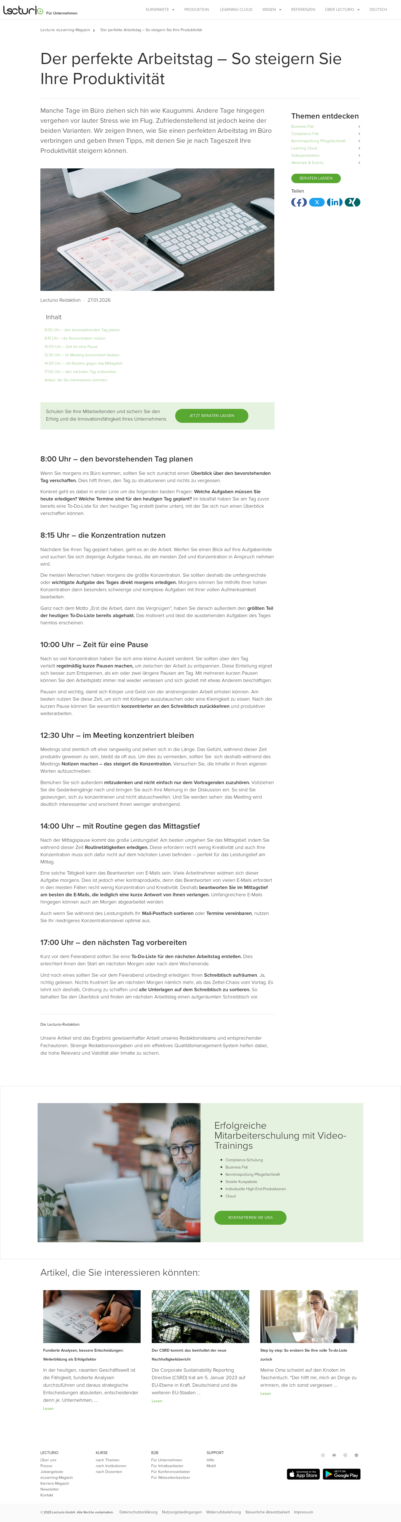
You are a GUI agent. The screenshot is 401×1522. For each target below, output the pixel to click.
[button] (97, 30)
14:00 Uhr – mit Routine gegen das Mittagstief (83, 363)
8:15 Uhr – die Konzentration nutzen (75, 338)
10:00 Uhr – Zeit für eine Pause (71, 346)
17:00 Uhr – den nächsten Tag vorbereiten (80, 371)
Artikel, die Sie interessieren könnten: (76, 380)
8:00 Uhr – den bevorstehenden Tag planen (82, 330)
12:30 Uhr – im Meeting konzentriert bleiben (82, 355)
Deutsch (378, 9)
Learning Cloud (236, 9)
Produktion (196, 9)
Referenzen (303, 9)
